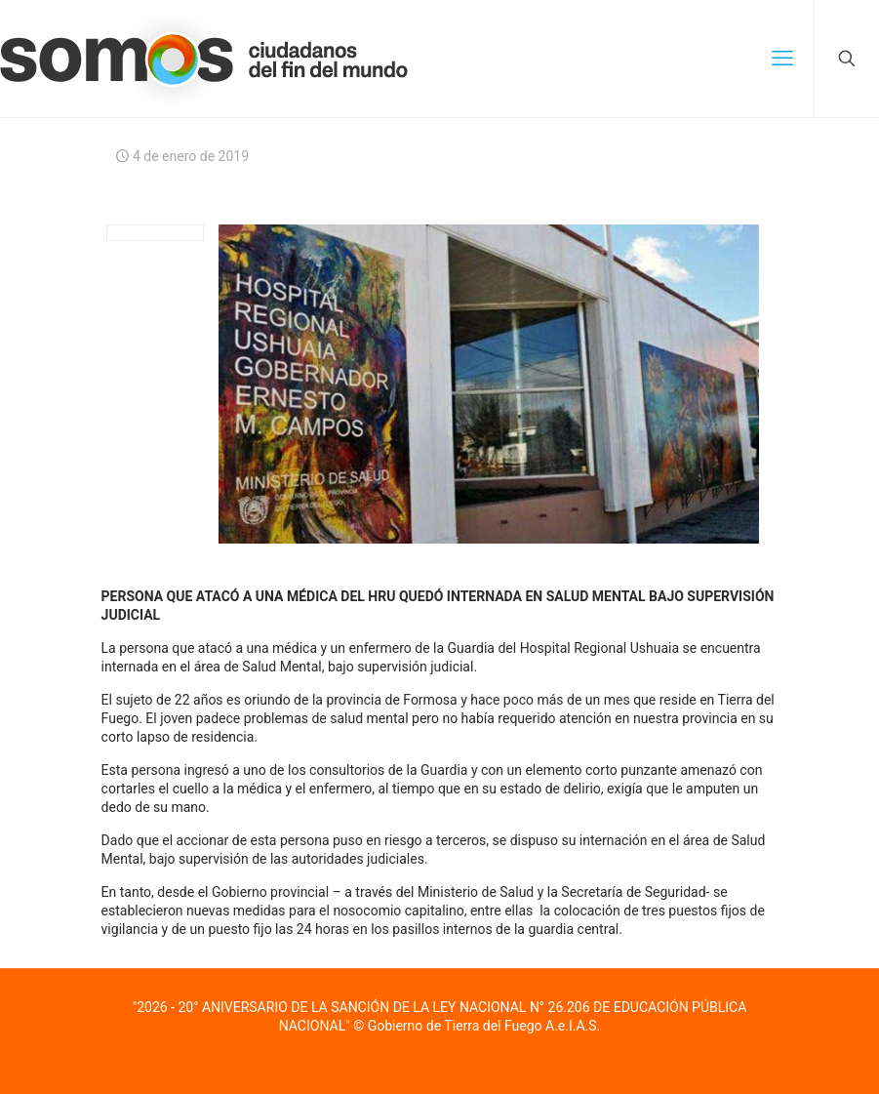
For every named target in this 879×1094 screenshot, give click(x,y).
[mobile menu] (782, 58)
